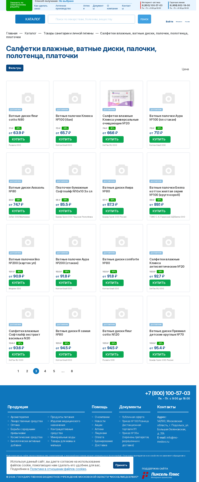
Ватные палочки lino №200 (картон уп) (23, 257)
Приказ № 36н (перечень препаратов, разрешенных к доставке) (131, 439)
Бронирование (104, 435)
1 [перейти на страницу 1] (18, 364)
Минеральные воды (63, 431)
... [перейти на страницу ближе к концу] (63, 364)
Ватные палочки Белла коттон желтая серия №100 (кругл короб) (165, 189)
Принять (121, 465)
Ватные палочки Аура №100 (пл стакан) (164, 117)
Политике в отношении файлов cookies (58, 469)
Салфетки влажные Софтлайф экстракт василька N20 (23, 329)
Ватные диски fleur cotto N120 (120, 327)
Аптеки (86, 7)
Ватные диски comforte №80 (119, 257)
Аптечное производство (63, 7)
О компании (112, 7)
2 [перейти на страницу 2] (27, 364)
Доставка (101, 439)
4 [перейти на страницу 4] (45, 364)
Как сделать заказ (41, 7)
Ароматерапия (20, 410)
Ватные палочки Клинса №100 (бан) (73, 117)
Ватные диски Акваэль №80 (25, 187)
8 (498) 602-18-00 (180, 5)
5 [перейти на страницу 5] (54, 364)
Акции (98, 418)
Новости (100, 414)
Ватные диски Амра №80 (120, 185)
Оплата (99, 431)
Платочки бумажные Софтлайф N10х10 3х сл (72, 187)
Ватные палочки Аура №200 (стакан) (71, 257)
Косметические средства (27, 431)
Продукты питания (62, 410)
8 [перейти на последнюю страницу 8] (72, 364)
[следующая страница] (81, 365)
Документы (98, 7)
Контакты (126, 7)
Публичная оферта (134, 410)
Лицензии (101, 426)
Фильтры (14, 67)
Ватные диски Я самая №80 (72, 327)
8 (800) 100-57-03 (152, 5)
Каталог (29, 19)
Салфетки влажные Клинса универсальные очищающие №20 (119, 119)
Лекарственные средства (27, 414)
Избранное (44, 85)
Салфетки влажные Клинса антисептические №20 (167, 259)
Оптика (15, 418)
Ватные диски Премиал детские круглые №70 (166, 327)
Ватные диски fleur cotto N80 (26, 117)
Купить (18, 138)
